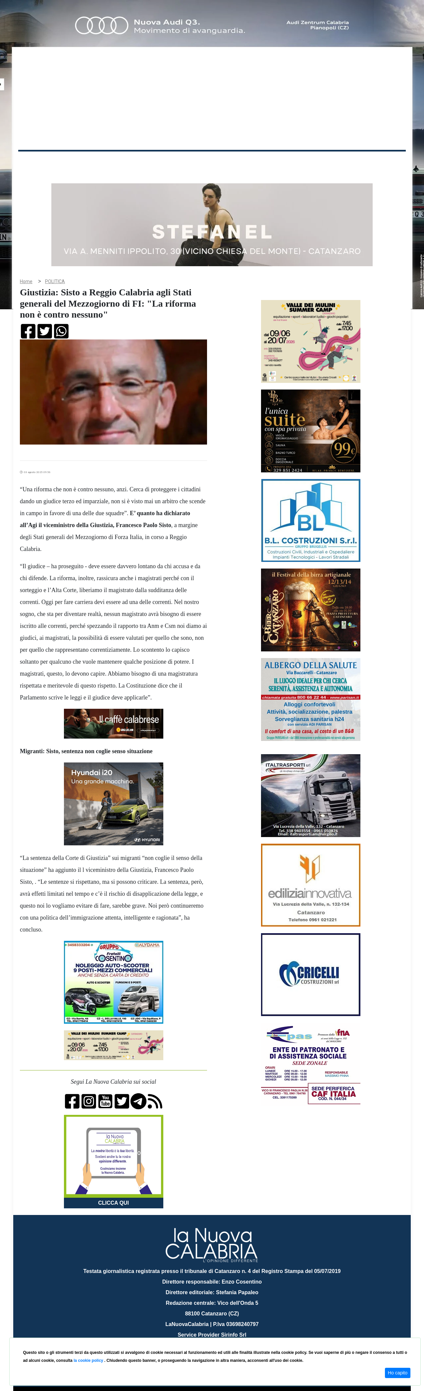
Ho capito (397, 1372)
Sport (213, 162)
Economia (187, 162)
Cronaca (87, 162)
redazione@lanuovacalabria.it (226, 1335)
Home (34, 160)
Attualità (159, 162)
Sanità (135, 162)
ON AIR (380, 163)
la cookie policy (89, 1360)
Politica (112, 162)
